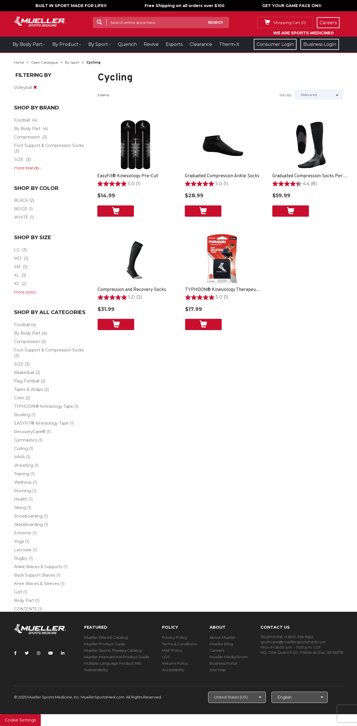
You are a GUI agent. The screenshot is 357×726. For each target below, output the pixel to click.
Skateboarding (28, 524)
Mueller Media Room (229, 657)
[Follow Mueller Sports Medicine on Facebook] (15, 653)
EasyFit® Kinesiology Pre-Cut (127, 176)
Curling (21, 448)
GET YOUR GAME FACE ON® (292, 5)
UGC (166, 657)
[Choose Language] (299, 697)
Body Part (24, 600)
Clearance (201, 44)
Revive (151, 44)
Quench (127, 44)
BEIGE (20, 208)
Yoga (19, 541)
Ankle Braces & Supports (38, 566)
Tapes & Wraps (28, 389)
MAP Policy (172, 650)
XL (16, 275)
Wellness (23, 482)
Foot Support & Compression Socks (49, 145)
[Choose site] (237, 697)
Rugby (20, 558)
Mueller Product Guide (104, 644)
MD (17, 258)
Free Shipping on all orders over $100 (184, 5)
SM (17, 266)
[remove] (35, 87)
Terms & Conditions (179, 644)
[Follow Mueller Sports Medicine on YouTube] (50, 653)
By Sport (98, 44)
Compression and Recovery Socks (132, 290)
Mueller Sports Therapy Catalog (113, 650)
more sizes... (26, 292)
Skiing (20, 507)
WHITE (21, 217)
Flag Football (26, 381)
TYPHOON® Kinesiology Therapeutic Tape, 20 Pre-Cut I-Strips (223, 290)
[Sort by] (319, 95)
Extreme (22, 532)
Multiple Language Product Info (113, 663)
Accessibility (173, 669)
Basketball (24, 372)
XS (16, 283)
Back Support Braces (34, 575)
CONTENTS (25, 608)
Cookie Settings (20, 720)
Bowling (22, 414)
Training (21, 473)
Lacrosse (23, 549)
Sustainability (96, 669)
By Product (65, 44)
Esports (174, 44)
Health (20, 499)
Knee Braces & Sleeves (36, 583)
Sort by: (285, 95)
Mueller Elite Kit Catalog (106, 637)
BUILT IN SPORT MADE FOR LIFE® (71, 5)
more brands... (27, 168)
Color (19, 397)
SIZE (19, 159)
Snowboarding (28, 516)
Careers (217, 650)
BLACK (21, 200)
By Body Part (27, 44)
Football (22, 120)
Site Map (218, 669)
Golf (18, 592)
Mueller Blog (221, 644)
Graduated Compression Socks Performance (310, 176)
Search (215, 22)
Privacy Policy (174, 637)
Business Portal (223, 663)
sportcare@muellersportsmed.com (293, 642)
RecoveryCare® (29, 431)
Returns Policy (175, 663)
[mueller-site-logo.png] (40, 21)
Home (19, 62)
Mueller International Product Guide (116, 657)
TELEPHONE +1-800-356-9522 (287, 637)
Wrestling (23, 465)
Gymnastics (25, 440)
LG (17, 249)
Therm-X (229, 44)
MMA (19, 457)
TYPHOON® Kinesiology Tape (43, 406)
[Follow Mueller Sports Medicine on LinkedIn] (62, 653)
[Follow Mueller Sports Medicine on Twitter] (27, 653)
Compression (27, 137)
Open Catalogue (44, 62)
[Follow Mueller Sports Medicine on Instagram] (38, 653)
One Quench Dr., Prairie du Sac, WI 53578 (305, 652)
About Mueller (222, 637)
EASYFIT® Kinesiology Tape (41, 423)
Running (22, 490)
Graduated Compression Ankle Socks (222, 176)
